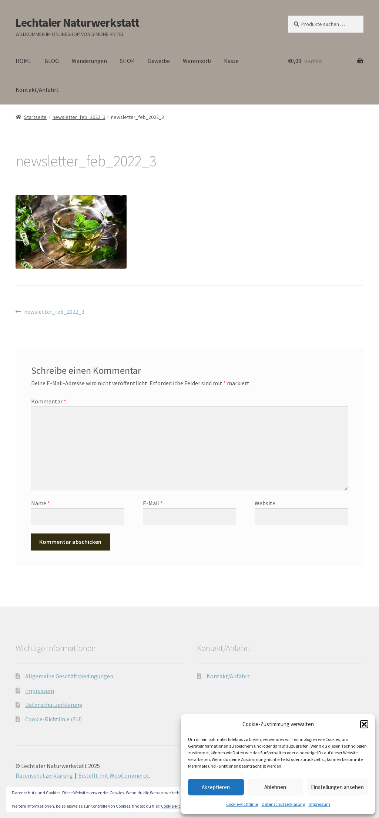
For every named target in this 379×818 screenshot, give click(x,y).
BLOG (51, 60)
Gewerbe (159, 60)
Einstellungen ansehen (337, 787)
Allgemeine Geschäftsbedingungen (69, 676)
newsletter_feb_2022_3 (79, 117)
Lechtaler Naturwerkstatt (77, 22)
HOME (23, 60)
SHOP (127, 60)
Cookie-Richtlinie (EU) (53, 719)
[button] (364, 724)
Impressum (319, 804)
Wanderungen (89, 60)
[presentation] (82, 543)
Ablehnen (275, 787)
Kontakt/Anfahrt (37, 89)
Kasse (231, 60)
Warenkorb (197, 60)
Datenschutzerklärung (283, 804)
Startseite (35, 117)
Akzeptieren (216, 787)
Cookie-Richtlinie (242, 804)
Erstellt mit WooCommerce (113, 775)
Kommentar (48, 401)
